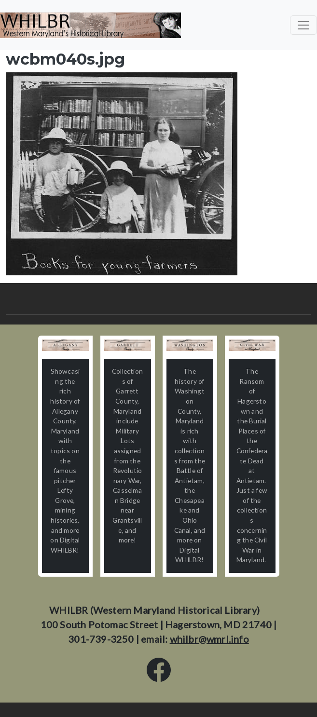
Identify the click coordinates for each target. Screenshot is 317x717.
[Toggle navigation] (303, 25)
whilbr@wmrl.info (209, 639)
